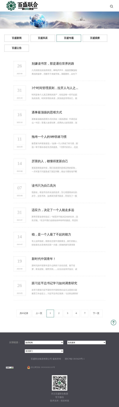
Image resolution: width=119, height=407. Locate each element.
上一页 (39, 313)
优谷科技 (65, 401)
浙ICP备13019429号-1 (75, 359)
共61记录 (24, 313)
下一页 (96, 313)
